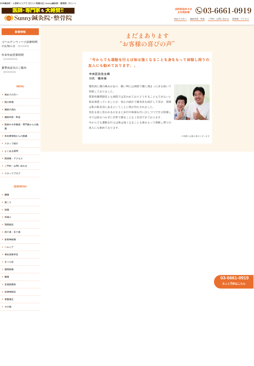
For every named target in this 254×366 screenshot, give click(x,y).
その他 (8, 306)
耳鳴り (8, 217)
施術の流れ (10, 109)
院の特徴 (9, 102)
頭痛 (7, 209)
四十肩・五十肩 (12, 232)
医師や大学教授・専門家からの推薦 (22, 126)
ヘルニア (9, 247)
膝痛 (7, 276)
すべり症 (9, 262)
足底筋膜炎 (10, 284)
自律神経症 (10, 292)
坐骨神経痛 (10, 239)
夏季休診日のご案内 (14, 67)
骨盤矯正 (9, 299)
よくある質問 (11, 151)
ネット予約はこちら (233, 283)
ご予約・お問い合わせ (218, 19)
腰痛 (7, 194)
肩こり (8, 202)
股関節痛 (9, 269)
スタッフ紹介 (11, 143)
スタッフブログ (12, 173)
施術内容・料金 (197, 19)
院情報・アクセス (240, 19)
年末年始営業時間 (13, 54)
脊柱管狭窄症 (11, 254)
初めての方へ (180, 19)
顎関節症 (9, 224)
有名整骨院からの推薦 (16, 136)
